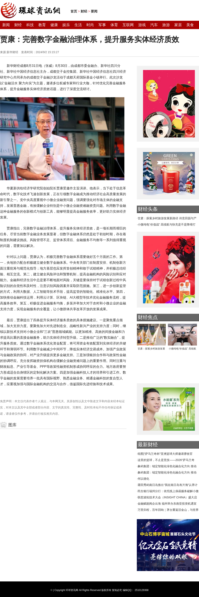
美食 (190, 25)
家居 (178, 25)
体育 (114, 25)
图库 (12, 425)
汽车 (154, 25)
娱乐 (66, 25)
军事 (102, 25)
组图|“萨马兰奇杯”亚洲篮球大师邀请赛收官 (165, 453)
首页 (73, 11)
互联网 (128, 25)
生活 (78, 25)
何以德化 (143, 478)
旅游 (166, 25)
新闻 (6, 25)
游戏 (142, 25)
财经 (84, 11)
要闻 (94, 11)
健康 (54, 25)
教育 (42, 25)
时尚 (90, 25)
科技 (30, 25)
